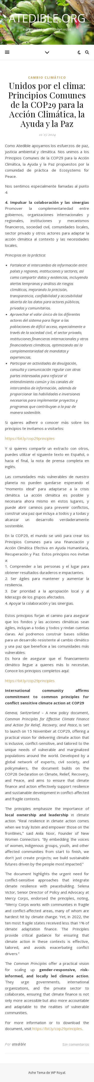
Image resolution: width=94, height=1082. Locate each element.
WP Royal (58, 1072)
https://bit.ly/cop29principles (30, 438)
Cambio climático (47, 77)
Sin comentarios (75, 1044)
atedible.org (47, 18)
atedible (19, 1044)
